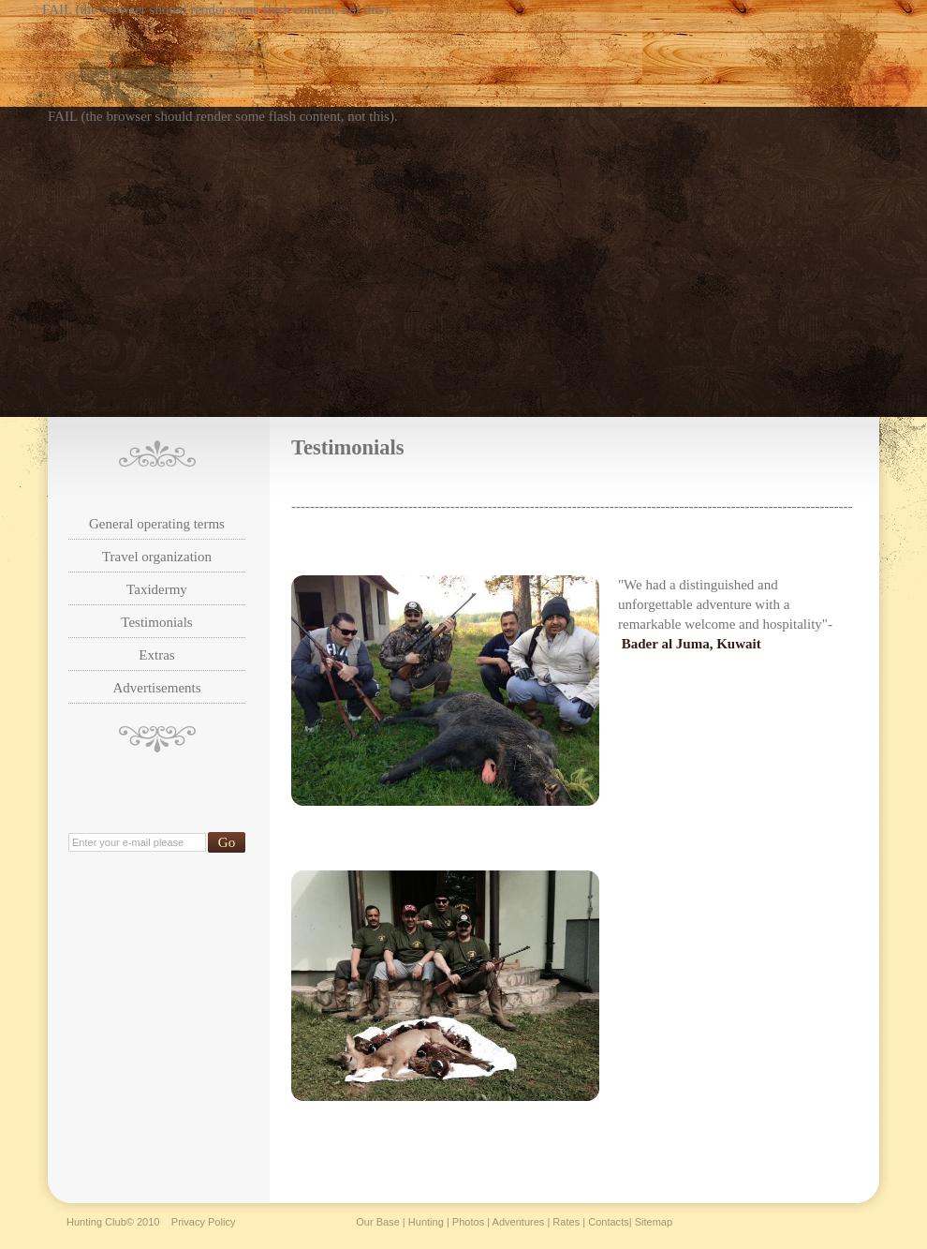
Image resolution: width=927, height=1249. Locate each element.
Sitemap (653, 1221)
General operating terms (157, 523)
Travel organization (157, 556)
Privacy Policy (203, 1221)
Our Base (378, 1221)
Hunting (426, 1221)
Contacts (608, 1221)
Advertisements (156, 687)
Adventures (519, 1221)
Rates (566, 1221)
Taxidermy (156, 589)
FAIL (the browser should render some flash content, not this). (217, 9)
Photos (468, 1221)
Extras (156, 654)
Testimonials (156, 622)
